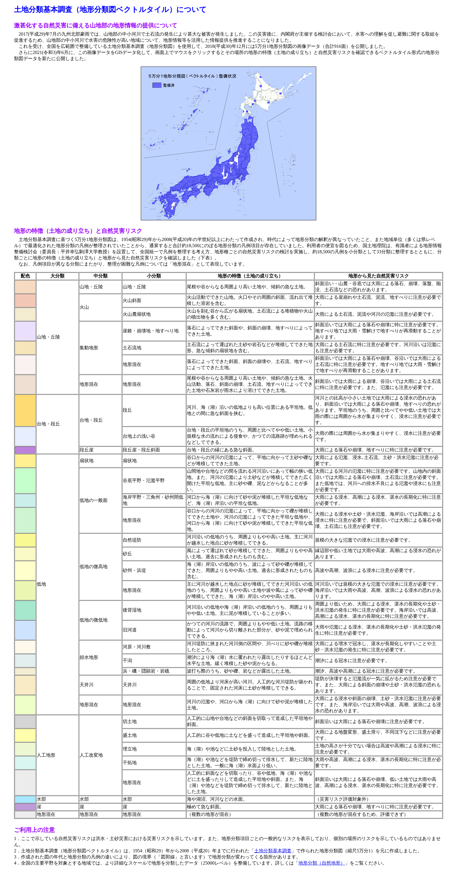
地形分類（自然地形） (321, 862)
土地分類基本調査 (272, 850)
